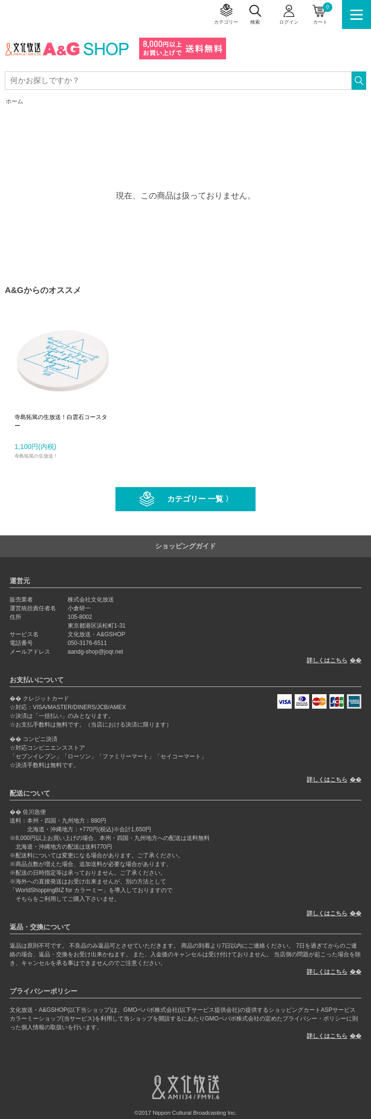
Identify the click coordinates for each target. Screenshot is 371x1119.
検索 (255, 22)
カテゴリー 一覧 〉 (200, 499)
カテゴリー (226, 22)
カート (322, 13)
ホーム (14, 101)
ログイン (289, 22)
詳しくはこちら (327, 660)
